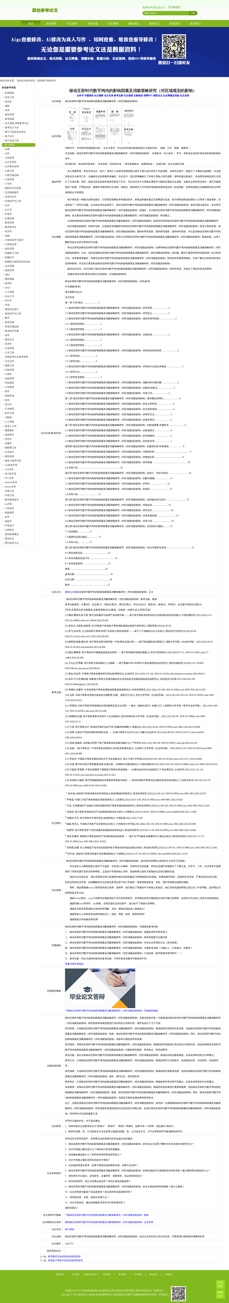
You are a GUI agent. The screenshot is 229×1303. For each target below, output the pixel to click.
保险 (7, 106)
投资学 (8, 344)
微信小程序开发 (13, 460)
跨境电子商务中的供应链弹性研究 (65, 1260)
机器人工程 (10, 426)
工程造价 (9, 508)
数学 (7, 318)
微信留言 (153, 1274)
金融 (7, 235)
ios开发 (8, 504)
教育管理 (9, 222)
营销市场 (9, 396)
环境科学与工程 (13, 201)
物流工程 (9, 365)
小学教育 (9, 387)
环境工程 (9, 495)
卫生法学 (9, 361)
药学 (7, 391)
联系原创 (175, 23)
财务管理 (9, 114)
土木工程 (9, 352)
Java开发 (9, 469)
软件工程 (9, 413)
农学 (7, 517)
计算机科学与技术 (14, 240)
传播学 (8, 443)
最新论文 (154, 23)
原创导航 (51, 23)
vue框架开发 (11, 465)
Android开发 (11, 482)
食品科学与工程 (13, 313)
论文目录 (108, 95)
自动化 (8, 101)
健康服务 (9, 430)
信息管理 (9, 378)
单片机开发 (10, 473)
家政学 (8, 521)
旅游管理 (9, 270)
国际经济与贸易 (13, 188)
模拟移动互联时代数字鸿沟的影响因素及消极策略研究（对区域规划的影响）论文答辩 (109, 1222)
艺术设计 (9, 452)
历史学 (8, 439)
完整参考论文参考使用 (16, 357)
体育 (7, 335)
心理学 (8, 374)
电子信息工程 (12, 140)
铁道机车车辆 (12, 331)
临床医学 (9, 435)
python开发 (10, 486)
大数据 (8, 417)
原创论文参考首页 (26, 80)
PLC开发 (9, 478)
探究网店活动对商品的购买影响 (64, 1256)
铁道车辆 (9, 322)
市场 (7, 305)
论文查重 (9, 266)
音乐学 (8, 404)
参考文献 (118, 95)
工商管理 (9, 179)
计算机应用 (10, 244)
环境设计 (9, 525)
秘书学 (8, 283)
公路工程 (9, 171)
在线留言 (220, 1284)
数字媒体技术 (12, 499)
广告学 (8, 184)
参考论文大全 (12, 127)
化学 (7, 205)
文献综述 (138, 95)
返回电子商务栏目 (47, 80)
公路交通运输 (12, 175)
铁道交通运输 (12, 326)
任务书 (80, 95)
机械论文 (9, 257)
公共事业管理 (12, 166)
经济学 (8, 231)
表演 (7, 110)
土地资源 (9, 348)
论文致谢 (128, 95)
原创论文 (9, 538)
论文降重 (113, 23)
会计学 (8, 210)
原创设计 (163, 1294)
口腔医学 (9, 530)
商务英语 (9, 456)
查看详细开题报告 (74, 964)
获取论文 (157, 95)
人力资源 (9, 292)
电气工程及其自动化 (15, 132)
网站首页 (60, 1274)
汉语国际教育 (12, 192)
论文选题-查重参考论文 (17, 123)
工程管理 (9, 158)
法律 (7, 149)
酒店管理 (9, 248)
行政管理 (9, 370)
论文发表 (72, 23)
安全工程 (9, 97)
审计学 (8, 300)
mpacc (8, 287)
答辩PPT (148, 95)
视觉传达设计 (12, 309)
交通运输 (9, 218)
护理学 (8, 214)
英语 (7, 400)
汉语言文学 (10, 197)
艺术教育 (9, 409)
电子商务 (9, 145)
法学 (7, 153)
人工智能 (9, 422)
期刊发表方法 (12, 543)
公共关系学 (10, 162)
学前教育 (9, 383)
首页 (31, 23)
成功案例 (122, 1274)
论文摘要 (98, 95)
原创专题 (92, 23)
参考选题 (9, 119)
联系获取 (9, 93)
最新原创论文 (91, 1274)
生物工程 (9, 491)
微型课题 (9, 279)
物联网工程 (10, 447)
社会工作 (9, 296)
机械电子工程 (12, 253)
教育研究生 (10, 227)
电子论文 (9, 136)
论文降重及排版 (171, 95)
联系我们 (195, 23)
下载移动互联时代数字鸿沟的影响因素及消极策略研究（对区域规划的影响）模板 (107, 1215)
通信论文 (9, 339)
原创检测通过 (12, 534)
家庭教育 (9, 512)
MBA (7, 274)
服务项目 (133, 23)
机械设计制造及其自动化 (17, 261)
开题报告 (89, 95)
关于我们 (75, 1274)
